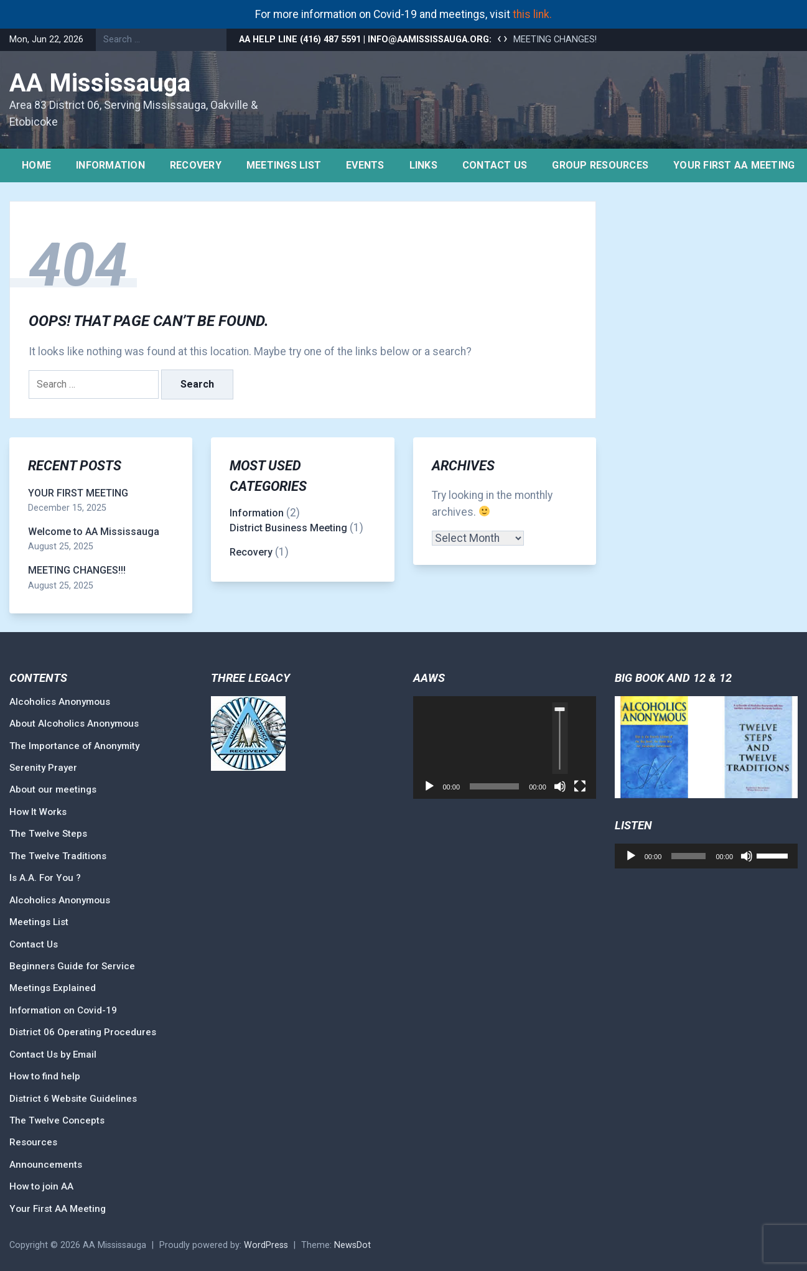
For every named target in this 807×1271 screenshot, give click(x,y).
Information (110, 165)
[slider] (559, 738)
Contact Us (495, 165)
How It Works (38, 811)
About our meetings (52, 789)
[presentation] (499, 38)
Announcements (45, 1164)
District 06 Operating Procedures (82, 1032)
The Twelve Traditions (57, 856)
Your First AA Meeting (57, 1208)
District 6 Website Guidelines (73, 1098)
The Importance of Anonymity (74, 746)
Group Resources (600, 165)
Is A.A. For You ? (45, 877)
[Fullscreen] (580, 786)
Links (423, 165)
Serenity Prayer (43, 767)
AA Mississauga (99, 83)
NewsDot (352, 1245)
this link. (532, 14)
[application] (504, 747)
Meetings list (283, 165)
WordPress (266, 1245)
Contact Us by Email (52, 1054)
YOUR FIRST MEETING (78, 493)
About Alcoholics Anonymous (74, 723)
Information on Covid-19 (63, 1010)
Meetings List (38, 922)
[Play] (429, 786)
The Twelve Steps (48, 833)
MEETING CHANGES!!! (556, 39)
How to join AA (41, 1186)
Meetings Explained (52, 988)
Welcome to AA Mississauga (93, 532)
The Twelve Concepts (57, 1120)
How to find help (44, 1076)
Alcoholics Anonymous (59, 701)
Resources (33, 1142)
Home (36, 165)
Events (365, 165)
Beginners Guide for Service (72, 966)
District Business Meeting (288, 528)
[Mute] (560, 786)
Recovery (196, 165)
